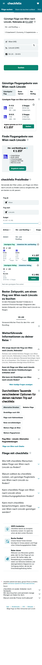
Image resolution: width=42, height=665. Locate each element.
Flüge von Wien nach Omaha (13, 446)
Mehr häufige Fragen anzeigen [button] (21, 384)
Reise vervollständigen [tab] (12, 423)
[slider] (39, 223)
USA (23, 607)
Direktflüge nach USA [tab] (11, 412)
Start (7, 607)
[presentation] (35, 22)
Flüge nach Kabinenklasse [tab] (13, 417)
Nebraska (30, 607)
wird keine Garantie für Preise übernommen (21, 583)
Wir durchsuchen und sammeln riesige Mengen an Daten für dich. (22, 594)
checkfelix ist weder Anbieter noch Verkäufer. (22, 590)
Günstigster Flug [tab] (7, 93)
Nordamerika (16, 607)
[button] (3, 3)
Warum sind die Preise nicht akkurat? (22, 598)
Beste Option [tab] (20, 93)
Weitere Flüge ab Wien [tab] (12, 428)
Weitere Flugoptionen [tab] (11, 433)
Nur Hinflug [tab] (33, 93)
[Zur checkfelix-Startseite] (15, 3)
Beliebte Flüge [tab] (28, 407)
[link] (17, 168)
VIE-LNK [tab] (21, 317)
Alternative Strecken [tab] (11, 407)
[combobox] (12, 27)
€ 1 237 (29, 22)
